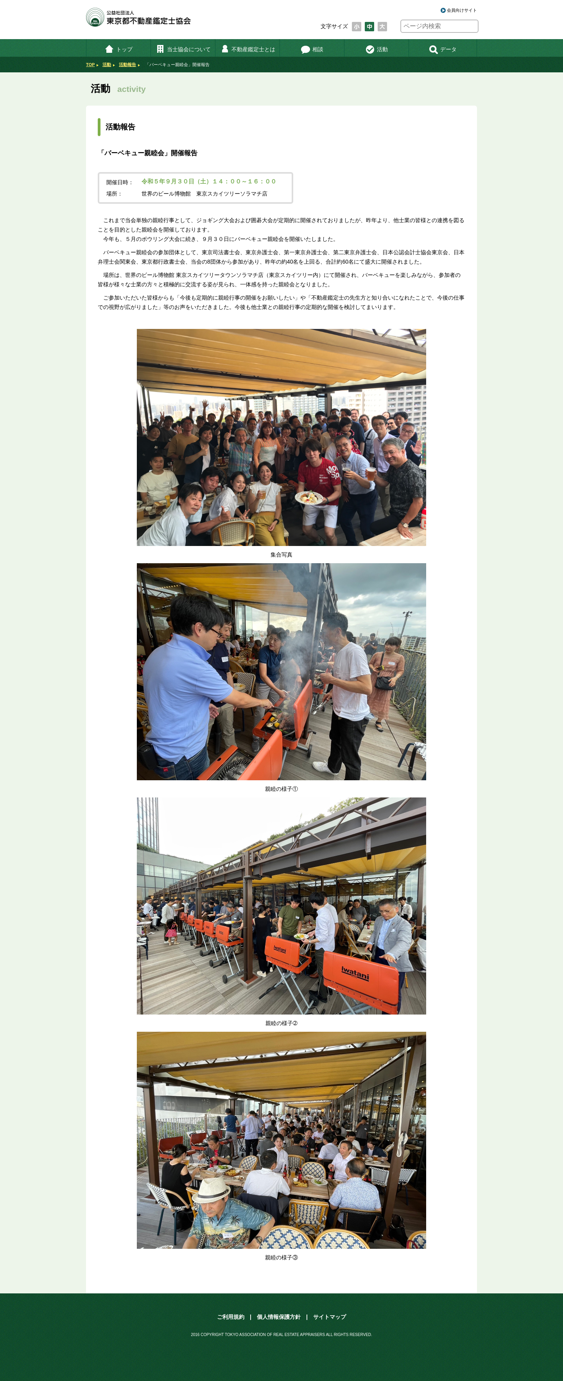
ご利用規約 (230, 1317)
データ (443, 49)
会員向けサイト (462, 10)
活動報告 (127, 64)
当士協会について (183, 49)
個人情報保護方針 (279, 1317)
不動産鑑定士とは (247, 49)
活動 (377, 49)
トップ (119, 49)
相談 (312, 49)
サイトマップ (329, 1317)
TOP (90, 64)
